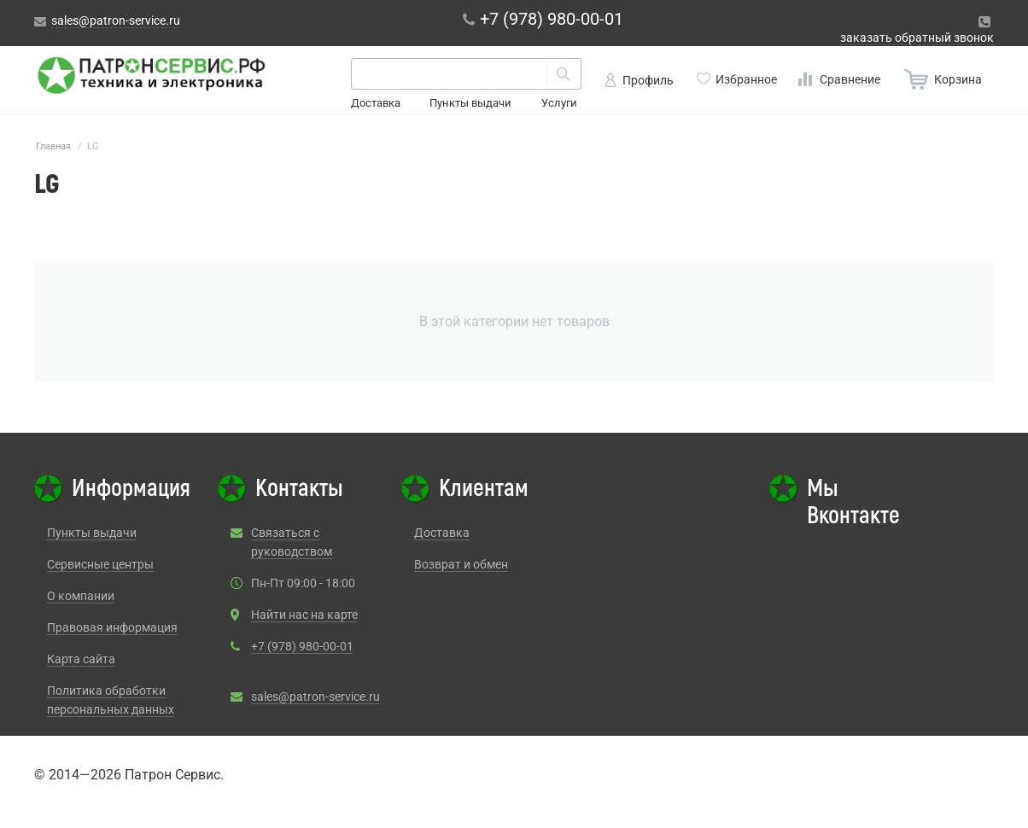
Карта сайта (81, 659)
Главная (53, 146)
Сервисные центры (100, 564)
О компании (80, 596)
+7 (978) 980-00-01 (302, 646)
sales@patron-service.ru (315, 696)
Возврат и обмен (461, 564)
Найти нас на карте (304, 614)
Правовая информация (112, 627)
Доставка (375, 102)
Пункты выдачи (470, 102)
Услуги (559, 102)
